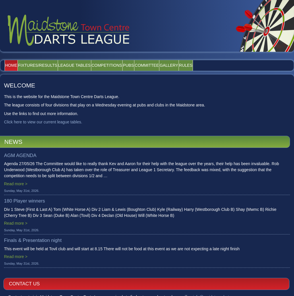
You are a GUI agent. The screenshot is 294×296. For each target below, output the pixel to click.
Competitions (133, 65)
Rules (242, 65)
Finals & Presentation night (33, 240)
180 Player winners (24, 201)
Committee (188, 65)
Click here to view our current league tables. (43, 122)
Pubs (161, 65)
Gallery (217, 65)
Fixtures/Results (49, 65)
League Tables (93, 65)
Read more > (15, 184)
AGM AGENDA (20, 155)
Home (15, 65)
